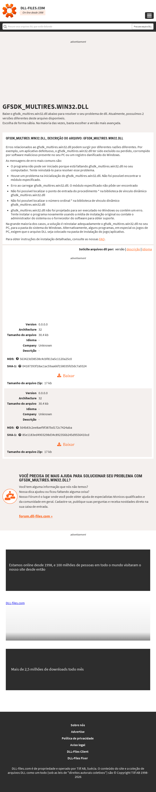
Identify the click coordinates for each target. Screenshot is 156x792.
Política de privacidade (78, 738)
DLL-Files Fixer (78, 758)
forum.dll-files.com (34, 516)
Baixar (68, 375)
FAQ (102, 239)
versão (120, 249)
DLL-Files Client (77, 751)
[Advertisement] (78, 73)
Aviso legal (77, 744)
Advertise (78, 731)
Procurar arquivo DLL (143, 26)
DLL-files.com (15, 603)
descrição (133, 249)
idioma (147, 249)
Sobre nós (78, 725)
